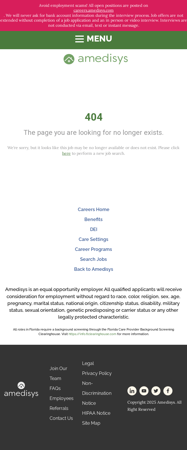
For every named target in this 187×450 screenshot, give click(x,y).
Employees (62, 398)
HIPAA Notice (96, 413)
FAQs (55, 388)
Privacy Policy (97, 373)
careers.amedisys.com (94, 10)
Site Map (91, 423)
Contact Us (61, 418)
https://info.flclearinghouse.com (92, 334)
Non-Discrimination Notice (96, 393)
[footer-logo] (21, 389)
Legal (88, 363)
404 (94, 117)
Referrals (59, 408)
